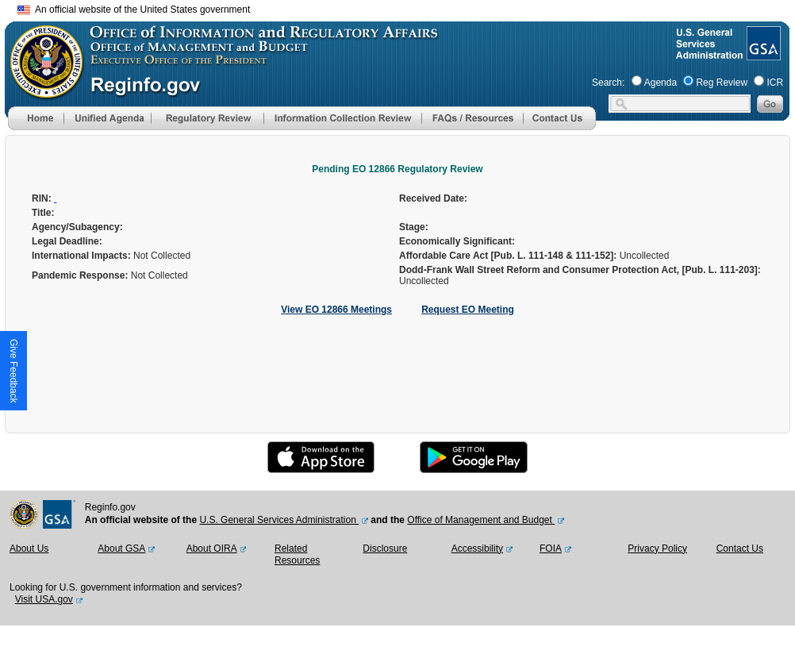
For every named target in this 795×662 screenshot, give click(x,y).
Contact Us (739, 548)
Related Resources (297, 555)
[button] (107, 118)
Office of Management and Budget (481, 519)
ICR (774, 82)
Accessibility (477, 548)
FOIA (551, 548)
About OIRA (211, 548)
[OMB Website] (41, 91)
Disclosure (385, 548)
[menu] (107, 118)
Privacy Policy (657, 548)
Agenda (660, 82)
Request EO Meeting (467, 309)
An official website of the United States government (133, 9)
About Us (29, 548)
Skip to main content (407, 7)
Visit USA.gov (44, 599)
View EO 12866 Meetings (336, 309)
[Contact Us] (559, 127)
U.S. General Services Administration (279, 519)
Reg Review (721, 82)
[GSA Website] (762, 54)
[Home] (35, 127)
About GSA (121, 548)
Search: (608, 82)
